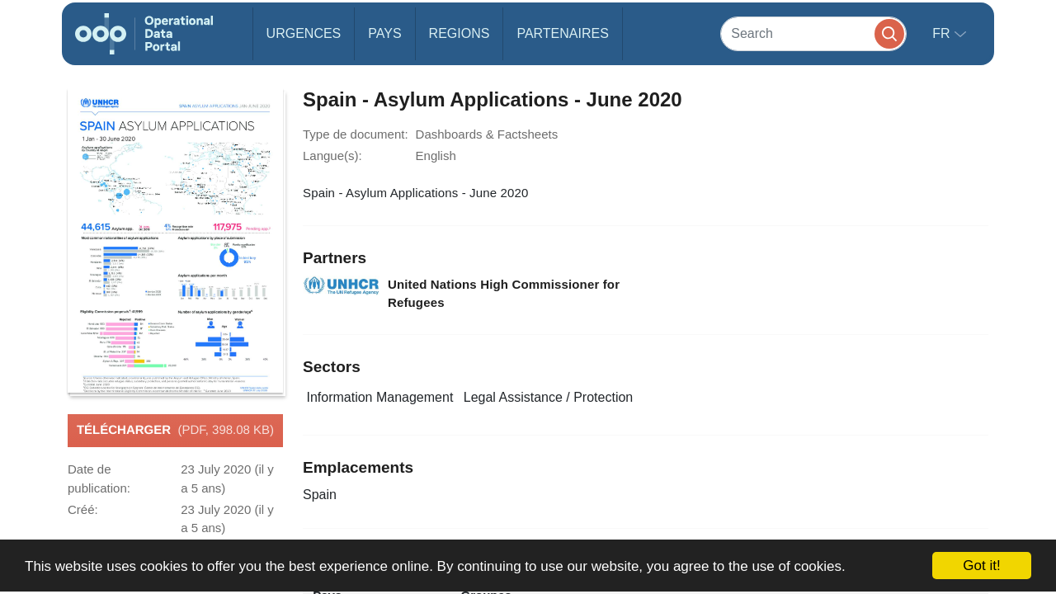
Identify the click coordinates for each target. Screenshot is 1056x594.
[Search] (813, 33)
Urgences (304, 33)
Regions (459, 33)
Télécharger (175, 430)
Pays (384, 33)
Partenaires (562, 33)
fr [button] (943, 33)
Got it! (981, 565)
